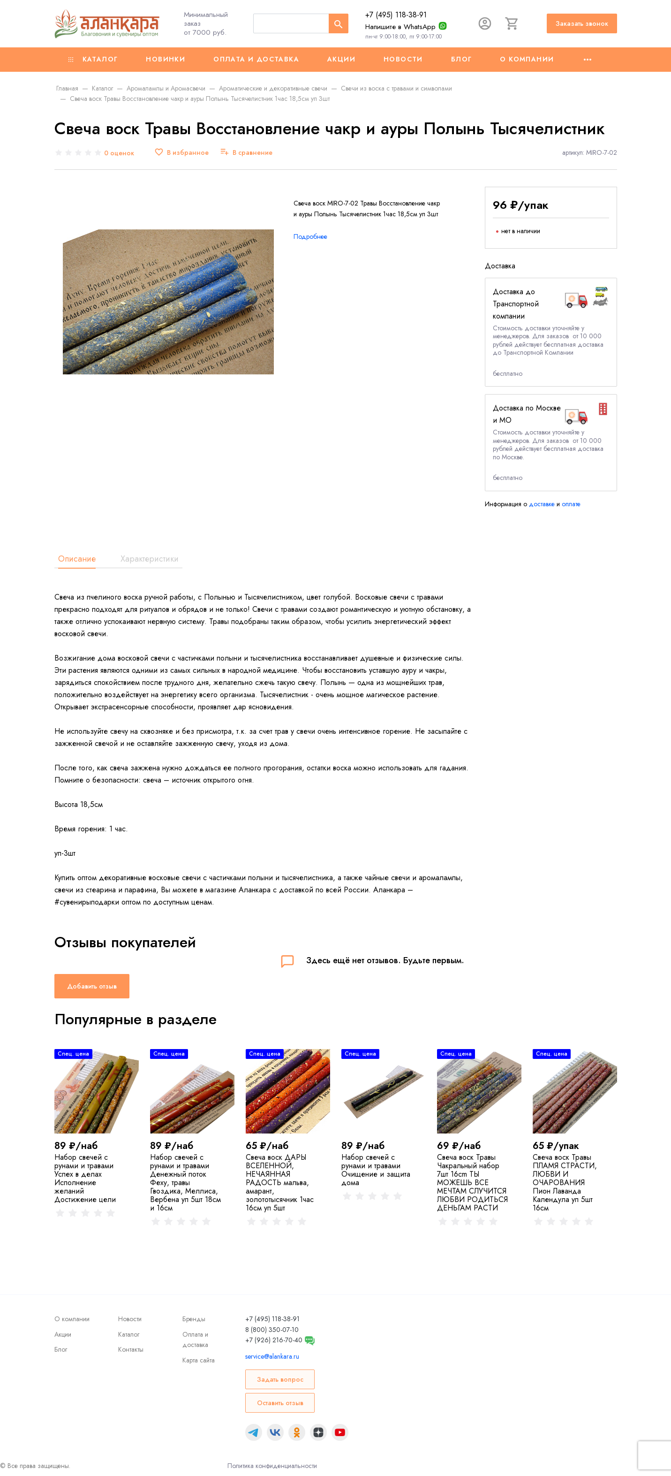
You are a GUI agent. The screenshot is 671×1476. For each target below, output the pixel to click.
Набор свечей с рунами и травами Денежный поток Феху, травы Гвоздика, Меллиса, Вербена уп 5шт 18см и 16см (185, 1182)
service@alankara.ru (272, 1356)
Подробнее (310, 236)
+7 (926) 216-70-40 (273, 1340)
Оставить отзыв (280, 1403)
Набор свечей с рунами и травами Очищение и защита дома (375, 1170)
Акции (341, 59)
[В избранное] (181, 152)
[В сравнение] (246, 152)
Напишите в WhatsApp (400, 27)
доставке (542, 504)
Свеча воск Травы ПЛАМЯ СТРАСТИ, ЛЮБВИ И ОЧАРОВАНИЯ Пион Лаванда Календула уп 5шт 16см (565, 1182)
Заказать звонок (582, 23)
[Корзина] (512, 23)
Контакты (130, 1349)
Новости (403, 59)
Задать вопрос (280, 1379)
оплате (571, 504)
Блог (461, 59)
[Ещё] (587, 59)
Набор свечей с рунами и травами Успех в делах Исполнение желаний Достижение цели (85, 1178)
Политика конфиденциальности (272, 1465)
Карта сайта (198, 1360)
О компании (527, 59)
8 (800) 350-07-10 (272, 1329)
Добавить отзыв (92, 986)
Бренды (193, 1319)
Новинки (165, 59)
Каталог (93, 59)
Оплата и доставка (256, 59)
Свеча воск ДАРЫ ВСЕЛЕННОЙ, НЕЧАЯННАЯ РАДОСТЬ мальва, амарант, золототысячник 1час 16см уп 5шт (280, 1182)
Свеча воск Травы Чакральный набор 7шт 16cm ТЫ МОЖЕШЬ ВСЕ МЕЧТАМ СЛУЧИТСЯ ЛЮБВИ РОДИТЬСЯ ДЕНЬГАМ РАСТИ (472, 1182)
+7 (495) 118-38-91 (396, 14)
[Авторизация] (484, 23)
